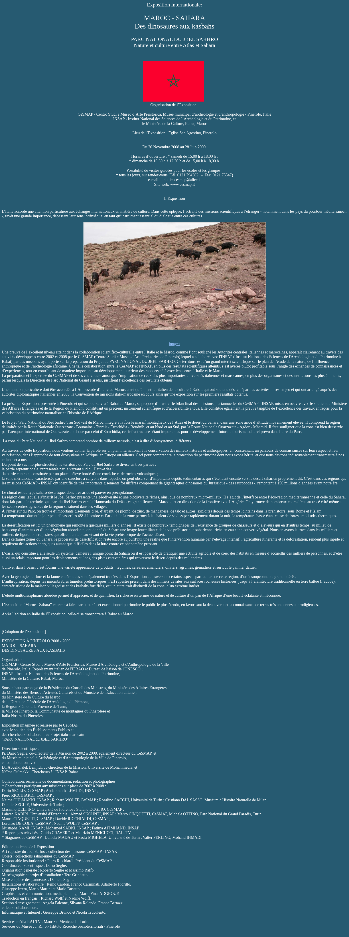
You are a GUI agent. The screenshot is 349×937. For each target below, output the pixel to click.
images (174, 344)
